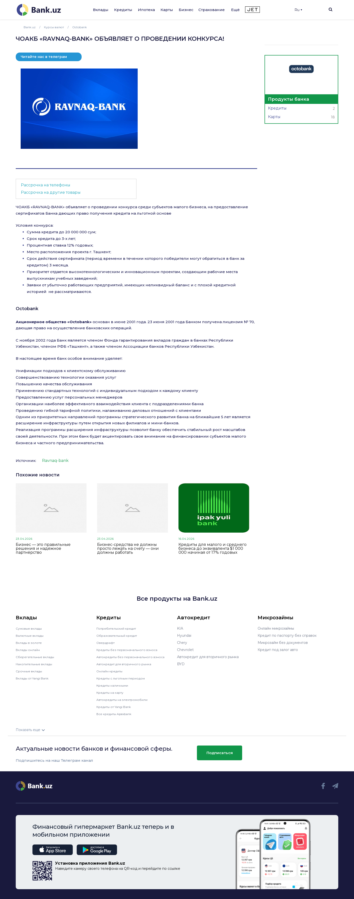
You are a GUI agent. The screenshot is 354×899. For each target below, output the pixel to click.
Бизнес (186, 9)
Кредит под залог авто (278, 650)
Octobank (27, 308)
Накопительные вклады (37, 664)
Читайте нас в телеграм (44, 57)
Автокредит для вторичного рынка (127, 664)
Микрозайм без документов (283, 642)
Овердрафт (106, 642)
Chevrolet (185, 650)
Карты (167, 9)
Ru (298, 10)
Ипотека (146, 9)
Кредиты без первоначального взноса (130, 650)
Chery (182, 642)
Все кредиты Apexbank (116, 714)
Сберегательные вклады (37, 657)
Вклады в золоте (30, 642)
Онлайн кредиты (111, 671)
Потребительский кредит (119, 628)
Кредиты (123, 9)
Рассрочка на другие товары (51, 192)
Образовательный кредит (119, 635)
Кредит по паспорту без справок (287, 635)
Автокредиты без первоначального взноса (134, 657)
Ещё (235, 9)
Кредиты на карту (112, 692)
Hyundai (184, 635)
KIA (180, 628)
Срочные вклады (30, 671)
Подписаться (219, 752)
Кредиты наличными (114, 685)
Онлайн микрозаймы (276, 628)
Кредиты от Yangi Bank (116, 707)
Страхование (211, 9)
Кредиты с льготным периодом (123, 678)
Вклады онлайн (29, 650)
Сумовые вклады (30, 628)
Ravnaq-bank (55, 460)
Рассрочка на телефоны (45, 185)
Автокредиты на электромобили (125, 699)
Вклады (100, 9)
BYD (181, 664)
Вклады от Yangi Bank (35, 678)
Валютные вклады (32, 635)
